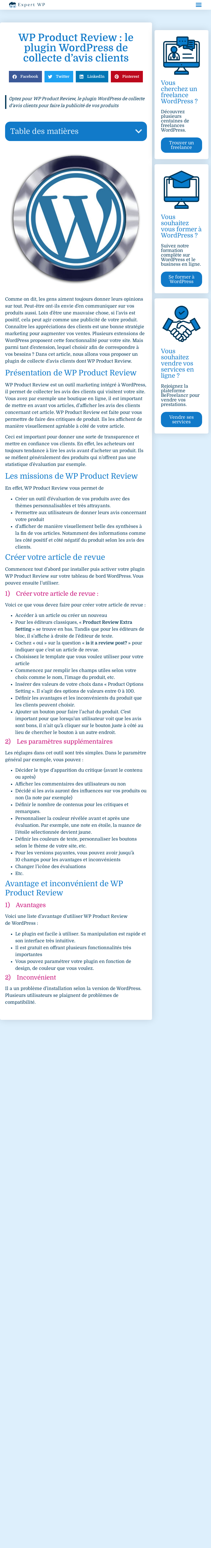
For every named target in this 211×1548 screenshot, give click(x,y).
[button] (199, 5)
